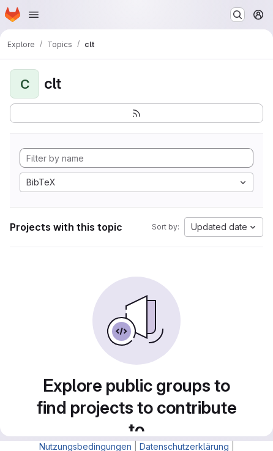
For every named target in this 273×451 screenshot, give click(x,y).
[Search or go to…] (237, 14)
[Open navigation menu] (33, 14)
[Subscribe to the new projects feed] (136, 113)
